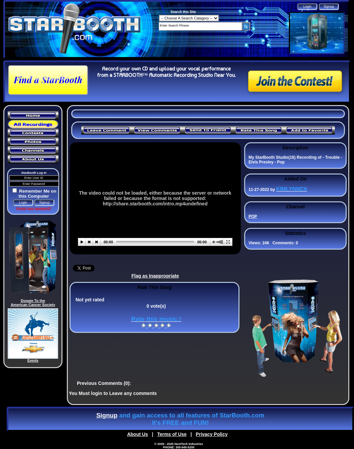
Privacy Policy (212, 434)
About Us (137, 434)
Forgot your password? (33, 208)
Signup (107, 415)
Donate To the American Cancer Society (33, 303)
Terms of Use (172, 434)
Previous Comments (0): (104, 383)
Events (33, 360)
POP (253, 216)
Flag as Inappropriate (155, 276)
